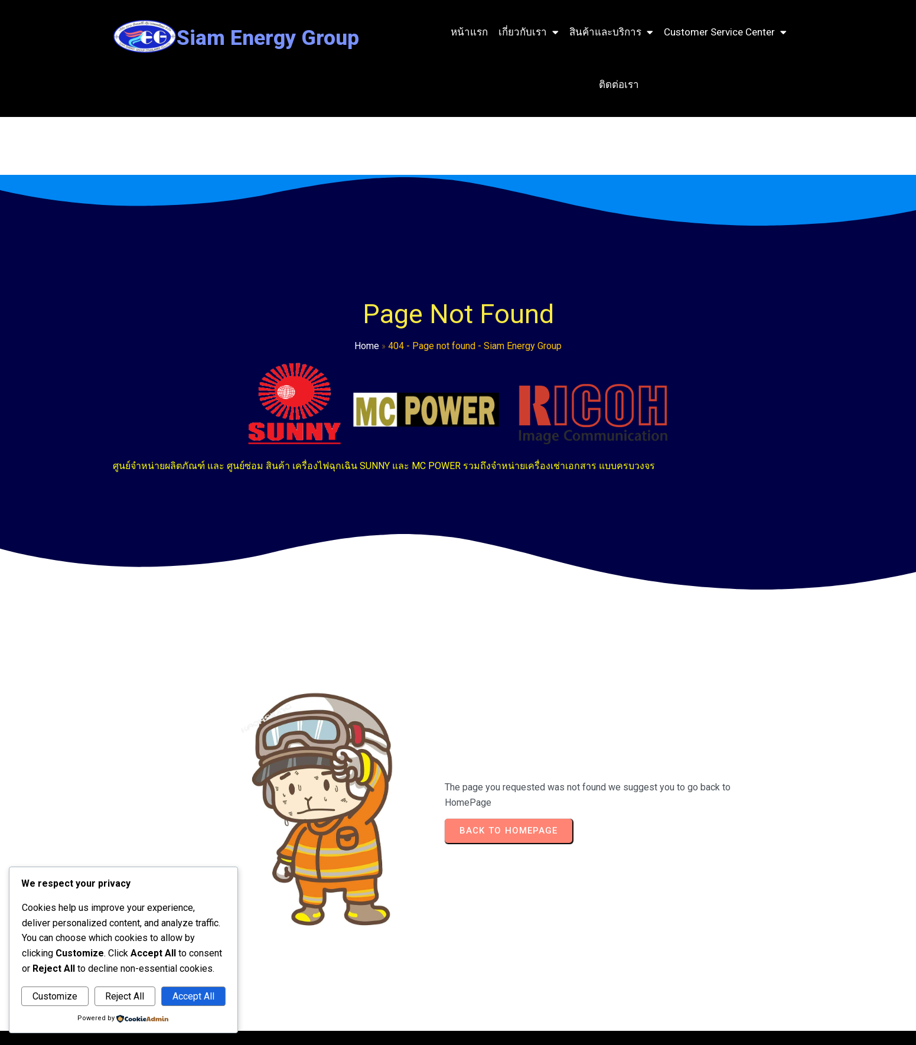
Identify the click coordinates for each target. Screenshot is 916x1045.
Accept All (193, 996)
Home (194, 356)
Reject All (124, 996)
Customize (54, 996)
